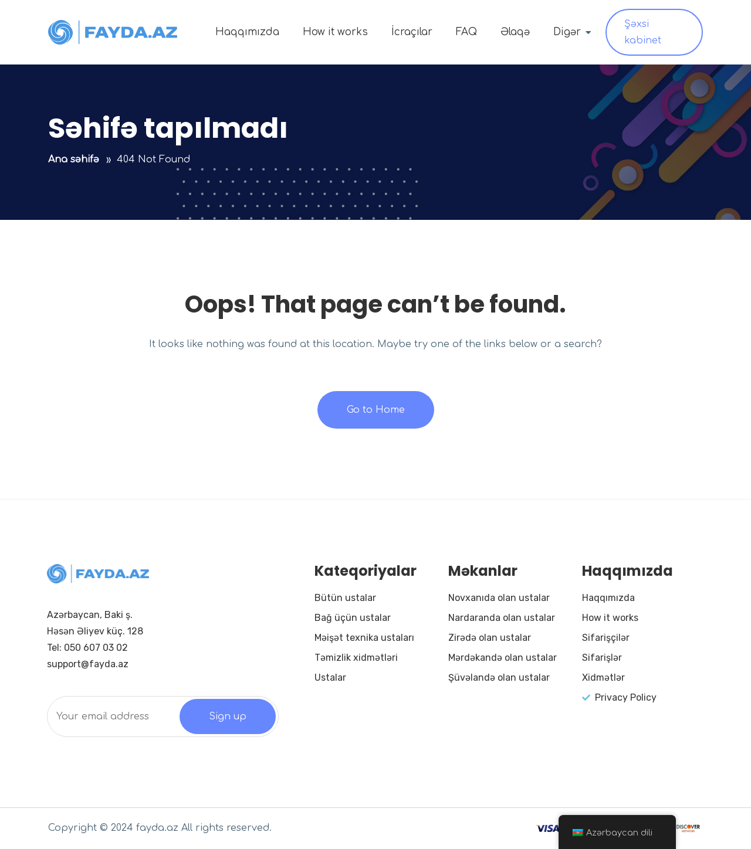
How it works (335, 32)
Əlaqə (515, 32)
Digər (567, 32)
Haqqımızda (247, 32)
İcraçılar (411, 32)
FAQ (466, 32)
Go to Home (376, 410)
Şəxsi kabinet (642, 32)
